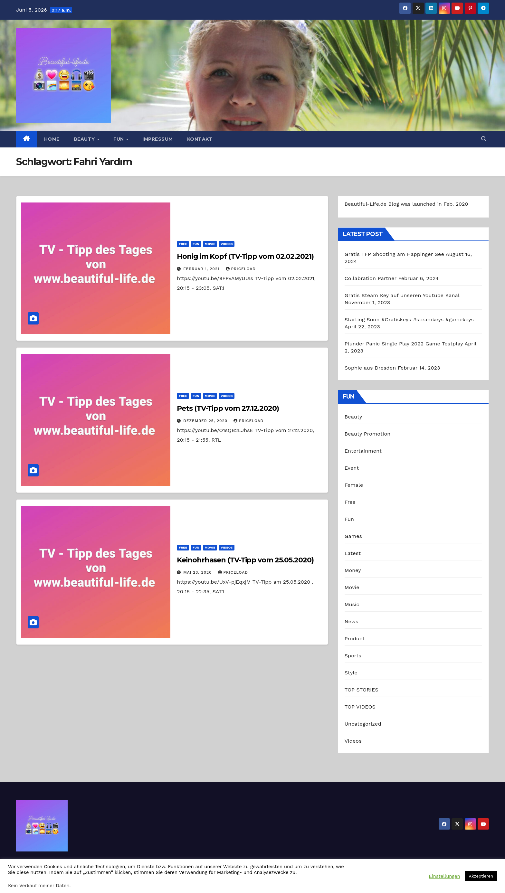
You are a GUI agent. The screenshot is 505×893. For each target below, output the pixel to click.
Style (351, 673)
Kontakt (200, 139)
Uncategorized (363, 724)
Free (183, 244)
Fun (119, 139)
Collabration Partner (370, 278)
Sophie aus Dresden (370, 368)
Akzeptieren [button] (481, 876)
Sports (353, 656)
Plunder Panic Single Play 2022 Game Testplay (404, 344)
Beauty (85, 139)
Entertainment (363, 451)
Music (352, 604)
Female (354, 485)
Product (355, 638)
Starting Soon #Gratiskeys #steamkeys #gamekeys (409, 319)
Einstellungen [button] (444, 876)
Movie (210, 244)
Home (52, 139)
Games (353, 536)
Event (352, 468)
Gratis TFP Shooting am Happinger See (394, 254)
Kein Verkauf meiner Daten (39, 885)
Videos (227, 244)
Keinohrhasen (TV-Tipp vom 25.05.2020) (245, 560)
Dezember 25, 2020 (206, 420)
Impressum (157, 139)
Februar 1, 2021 (202, 269)
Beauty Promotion (368, 434)
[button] (483, 139)
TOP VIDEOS (360, 707)
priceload (241, 269)
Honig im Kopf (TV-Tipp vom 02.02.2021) (245, 256)
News (351, 621)
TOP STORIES (361, 690)
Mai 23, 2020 (198, 572)
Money (353, 570)
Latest (353, 553)
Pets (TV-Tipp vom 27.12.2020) (228, 408)
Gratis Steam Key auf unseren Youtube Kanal (402, 295)
